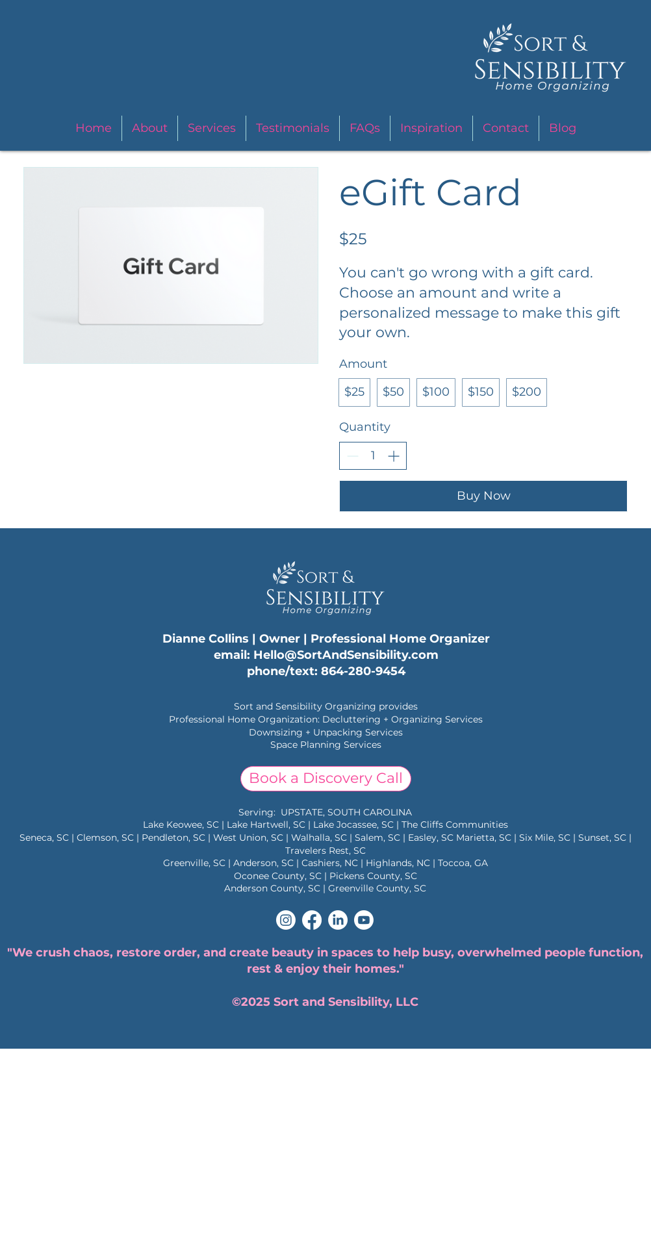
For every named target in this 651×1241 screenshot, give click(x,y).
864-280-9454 (363, 671)
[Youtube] (364, 920)
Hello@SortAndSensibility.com (346, 655)
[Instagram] (286, 920)
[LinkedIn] (338, 920)
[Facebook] (312, 920)
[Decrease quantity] (352, 455)
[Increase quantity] (393, 455)
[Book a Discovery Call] (325, 778)
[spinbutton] (373, 456)
